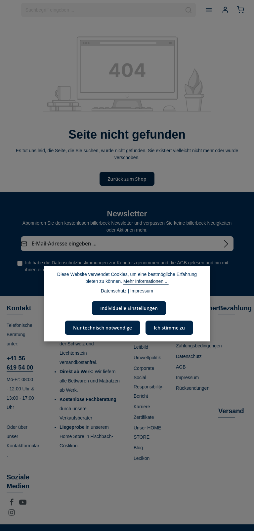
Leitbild (141, 346)
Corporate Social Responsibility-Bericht (149, 381)
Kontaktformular (23, 445)
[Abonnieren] (226, 243)
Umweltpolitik (147, 357)
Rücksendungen (192, 387)
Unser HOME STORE (147, 432)
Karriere (142, 406)
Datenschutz (189, 356)
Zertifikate (144, 417)
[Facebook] (12, 504)
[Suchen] (188, 10)
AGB (182, 262)
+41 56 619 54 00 (20, 363)
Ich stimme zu (168, 327)
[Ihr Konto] (225, 10)
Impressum (187, 377)
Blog (138, 447)
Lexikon (141, 458)
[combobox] (100, 10)
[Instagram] (11, 514)
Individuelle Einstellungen (129, 308)
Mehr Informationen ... (146, 281)
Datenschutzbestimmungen (80, 262)
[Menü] (208, 10)
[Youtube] (22, 504)
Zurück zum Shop (126, 178)
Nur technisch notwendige (103, 327)
